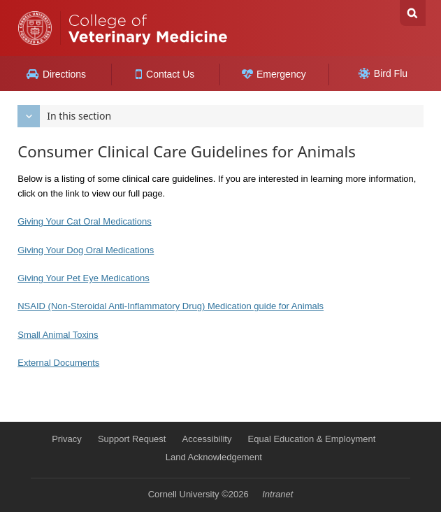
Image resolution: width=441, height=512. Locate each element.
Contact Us (165, 74)
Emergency (274, 74)
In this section (64, 116)
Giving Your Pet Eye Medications (83, 278)
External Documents (58, 362)
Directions (56, 74)
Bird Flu (383, 73)
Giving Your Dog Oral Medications (85, 250)
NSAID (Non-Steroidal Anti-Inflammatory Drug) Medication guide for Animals (170, 306)
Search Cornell (413, 13)
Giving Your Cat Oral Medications (84, 221)
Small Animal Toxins (57, 334)
